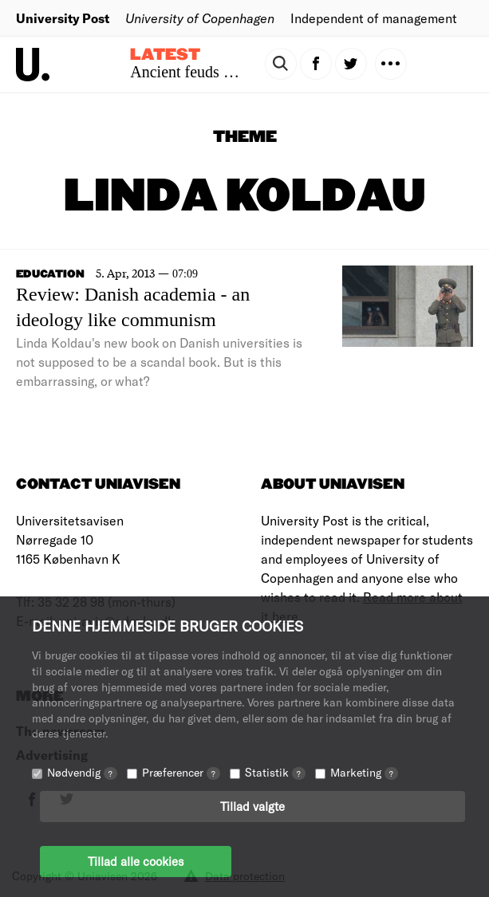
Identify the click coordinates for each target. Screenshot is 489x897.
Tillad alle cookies (135, 861)
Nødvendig (82, 772)
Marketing (364, 772)
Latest (165, 55)
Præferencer (181, 772)
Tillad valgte (252, 806)
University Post (62, 18)
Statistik (275, 772)
